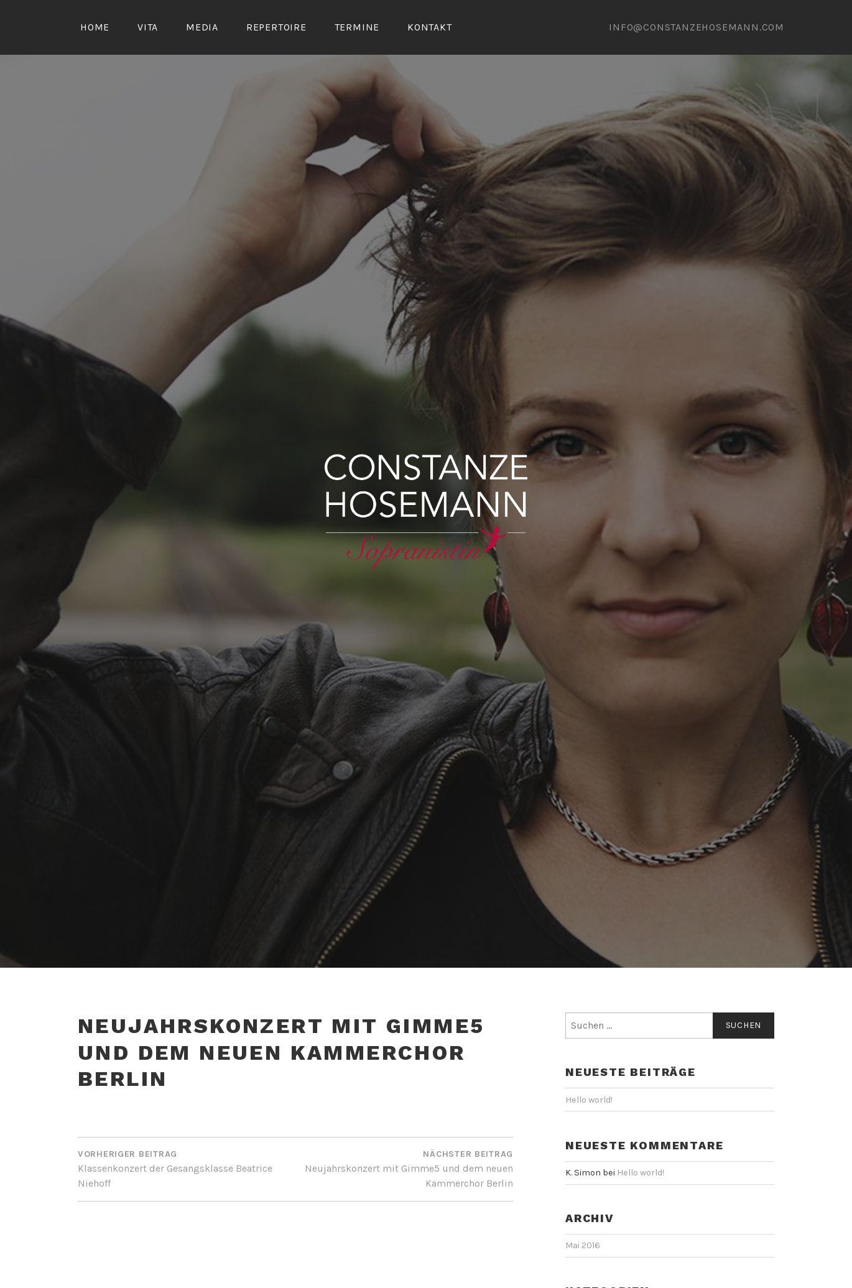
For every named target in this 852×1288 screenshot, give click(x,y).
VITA (147, 27)
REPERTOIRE (276, 27)
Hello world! (589, 1100)
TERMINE (357, 27)
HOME (94, 27)
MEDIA (202, 27)
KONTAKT (429, 27)
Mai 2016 (582, 1245)
